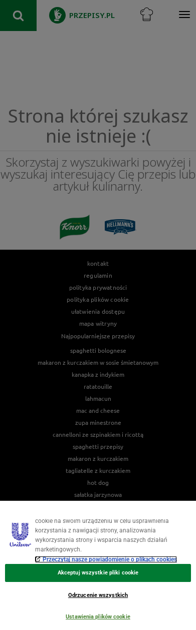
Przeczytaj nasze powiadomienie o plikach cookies (110, 559)
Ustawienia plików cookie (98, 616)
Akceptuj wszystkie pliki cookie (98, 572)
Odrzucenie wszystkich (98, 595)
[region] (98, 565)
